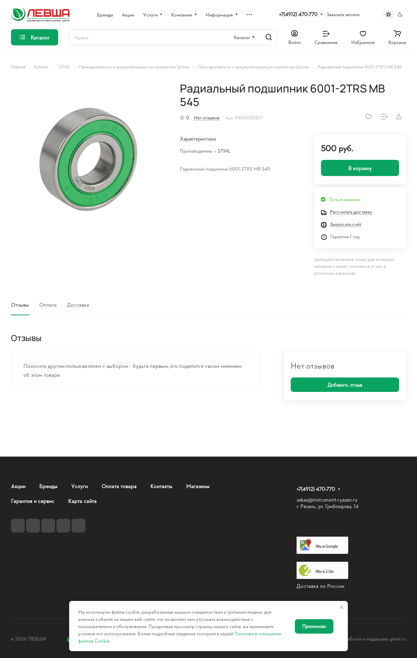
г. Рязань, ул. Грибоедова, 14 (328, 506)
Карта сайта (82, 501)
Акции (18, 486)
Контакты (161, 486)
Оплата (48, 304)
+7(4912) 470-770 (298, 14)
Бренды (48, 486)
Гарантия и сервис (32, 501)
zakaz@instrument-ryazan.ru (327, 499)
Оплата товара (119, 486)
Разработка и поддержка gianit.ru (371, 638)
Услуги (79, 486)
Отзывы (20, 304)
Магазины (198, 486)
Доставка (78, 304)
